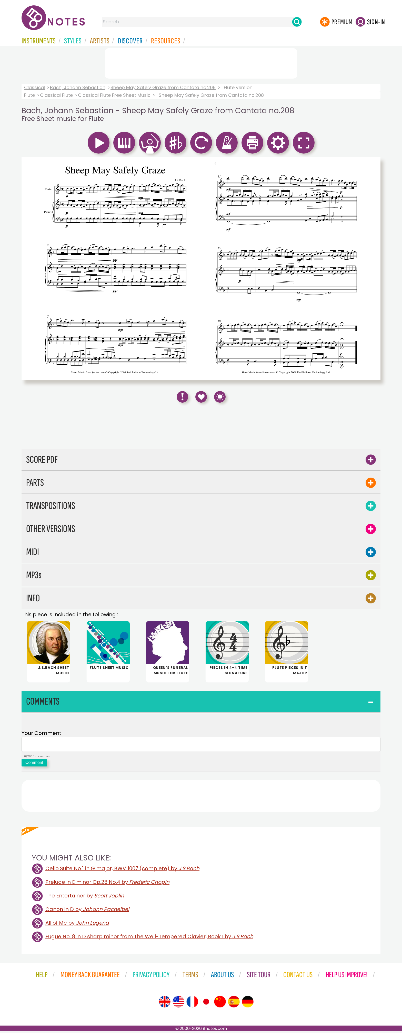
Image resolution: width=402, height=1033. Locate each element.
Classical (34, 87)
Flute (29, 95)
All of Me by (77, 924)
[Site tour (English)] (164, 1003)
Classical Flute (56, 95)
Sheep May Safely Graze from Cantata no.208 (163, 87)
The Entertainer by (84, 897)
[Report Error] (182, 397)
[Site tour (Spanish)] (233, 1003)
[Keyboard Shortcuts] (220, 397)
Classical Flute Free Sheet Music (114, 95)
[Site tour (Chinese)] (220, 1003)
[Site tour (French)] (192, 1003)
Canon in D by (87, 911)
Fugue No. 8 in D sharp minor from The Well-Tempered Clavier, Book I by (149, 938)
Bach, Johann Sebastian (77, 87)
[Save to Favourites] (201, 397)
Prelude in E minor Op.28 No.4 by (107, 884)
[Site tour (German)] (247, 1003)
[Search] (297, 22)
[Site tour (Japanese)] (206, 1003)
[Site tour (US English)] (178, 1003)
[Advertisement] (201, 62)
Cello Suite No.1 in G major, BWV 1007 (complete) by (122, 870)
